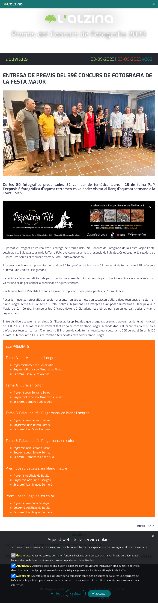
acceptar (99, 593)
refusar (76, 593)
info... (55, 593)
